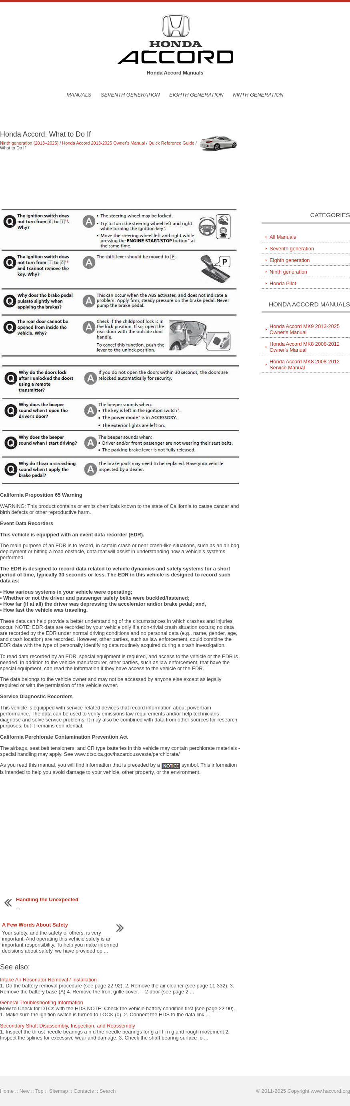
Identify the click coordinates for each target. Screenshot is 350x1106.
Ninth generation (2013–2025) (29, 143)
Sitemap (58, 1091)
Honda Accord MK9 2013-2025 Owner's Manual (305, 329)
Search (108, 1091)
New (24, 1091)
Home (7, 1091)
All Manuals (283, 237)
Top (39, 1091)
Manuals (78, 95)
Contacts (84, 1091)
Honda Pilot (283, 283)
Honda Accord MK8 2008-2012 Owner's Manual (305, 347)
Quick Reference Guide (171, 143)
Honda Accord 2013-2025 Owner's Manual (103, 143)
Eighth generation (196, 95)
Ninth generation (258, 95)
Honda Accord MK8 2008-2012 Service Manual (305, 365)
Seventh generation (130, 95)
